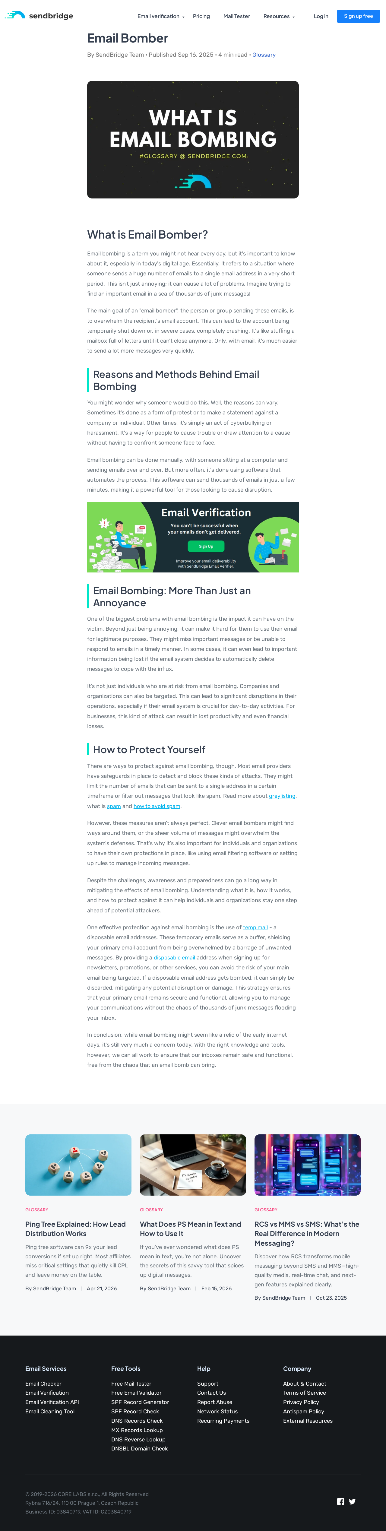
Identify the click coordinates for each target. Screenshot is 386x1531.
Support (207, 1383)
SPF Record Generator (140, 1402)
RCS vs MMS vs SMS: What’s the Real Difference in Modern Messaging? (304, 1233)
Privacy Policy (301, 1402)
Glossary (264, 54)
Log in (321, 16)
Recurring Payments (223, 1420)
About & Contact (304, 1383)
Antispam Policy (303, 1411)
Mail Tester (236, 16)
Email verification (157, 16)
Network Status (217, 1411)
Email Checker (43, 1383)
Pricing (201, 16)
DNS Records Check (137, 1420)
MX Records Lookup (137, 1430)
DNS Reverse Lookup (138, 1439)
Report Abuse (214, 1402)
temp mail (255, 927)
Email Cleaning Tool (49, 1411)
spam (114, 806)
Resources (276, 16)
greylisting (282, 796)
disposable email (175, 957)
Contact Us (211, 1393)
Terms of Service (304, 1393)
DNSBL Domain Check (139, 1448)
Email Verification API (52, 1402)
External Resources (308, 1420)
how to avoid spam (158, 806)
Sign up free (358, 16)
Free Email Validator (136, 1393)
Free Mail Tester (131, 1383)
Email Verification (47, 1393)
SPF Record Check (135, 1411)
